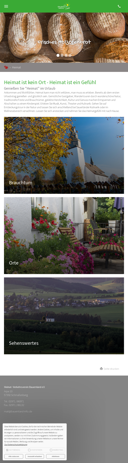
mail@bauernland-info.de (18, 411)
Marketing (56, 450)
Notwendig (13, 450)
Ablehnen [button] (55, 456)
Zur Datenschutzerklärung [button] (15, 444)
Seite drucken (109, 368)
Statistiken (35, 450)
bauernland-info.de (6, 67)
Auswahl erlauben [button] (35, 456)
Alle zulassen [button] (13, 456)
